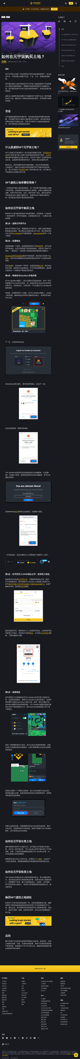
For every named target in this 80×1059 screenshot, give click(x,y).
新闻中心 (4, 990)
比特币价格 (44, 1003)
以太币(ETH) (22, 579)
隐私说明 (4, 997)
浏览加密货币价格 (45, 1001)
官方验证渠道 (63, 1015)
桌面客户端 (5, 1011)
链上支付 (43, 990)
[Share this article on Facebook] (65, 21)
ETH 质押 (24, 997)
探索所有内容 (40, 968)
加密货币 (40, 246)
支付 (23, 986)
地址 (31, 633)
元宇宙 (48, 155)
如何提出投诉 (63, 1024)
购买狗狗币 (44, 1024)
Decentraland (38, 233)
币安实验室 (44, 988)
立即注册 (68, 147)
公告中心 (4, 986)
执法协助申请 (63, 1022)
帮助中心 (62, 1005)
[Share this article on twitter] (59, 21)
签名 (16, 511)
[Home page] (35, 3)
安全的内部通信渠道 (7, 1013)
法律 (3, 993)
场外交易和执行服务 (65, 988)
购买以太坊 (44, 1026)
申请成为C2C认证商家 (47, 981)
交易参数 (62, 1017)
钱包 (10, 266)
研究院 (23, 1002)
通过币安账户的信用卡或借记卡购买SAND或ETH (26, 584)
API (61, 1012)
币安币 (62, 986)
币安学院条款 (5, 1055)
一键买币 (24, 983)
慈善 (23, 1004)
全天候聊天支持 (64, 1003)
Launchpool (24, 993)
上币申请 (43, 983)
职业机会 (4, 983)
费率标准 (62, 1010)
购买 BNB (43, 1019)
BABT (23, 999)
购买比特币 (44, 1017)
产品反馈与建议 (64, 1008)
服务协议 (4, 995)
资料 (40, 859)
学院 (23, 988)
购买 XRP (43, 1022)
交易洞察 (62, 993)
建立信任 (4, 999)
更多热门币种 (44, 1028)
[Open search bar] (65, 3)
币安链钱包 (19, 256)
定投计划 (24, 995)
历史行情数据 (63, 990)
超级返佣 (62, 981)
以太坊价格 (44, 1005)
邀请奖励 (62, 983)
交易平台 (23, 170)
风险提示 (4, 1006)
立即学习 (54, 9)
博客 (3, 1002)
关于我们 (4, 981)
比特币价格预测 (45, 1012)
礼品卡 (23, 990)
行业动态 (4, 988)
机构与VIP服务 (45, 986)
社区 (3, 1004)
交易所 (23, 981)
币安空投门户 (63, 1019)
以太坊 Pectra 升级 (46, 1008)
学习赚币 (43, 998)
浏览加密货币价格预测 (47, 1010)
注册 (71, 3)
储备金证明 (63, 995)
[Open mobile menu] (76, 3)
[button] (76, 3)
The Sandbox (17, 233)
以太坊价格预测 (45, 1015)
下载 (3, 1009)
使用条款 (69, 1054)
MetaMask (9, 256)
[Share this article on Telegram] (70, 21)
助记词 (40, 266)
